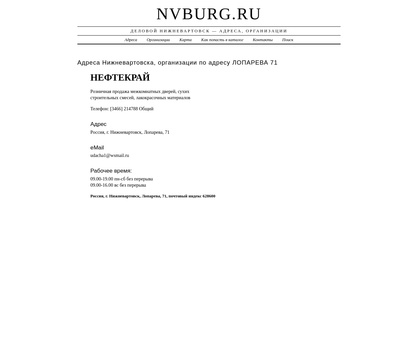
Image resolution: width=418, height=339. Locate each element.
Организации (158, 39)
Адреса (131, 39)
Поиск (287, 39)
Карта (186, 39)
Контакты (263, 39)
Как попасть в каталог (222, 39)
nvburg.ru (209, 14)
